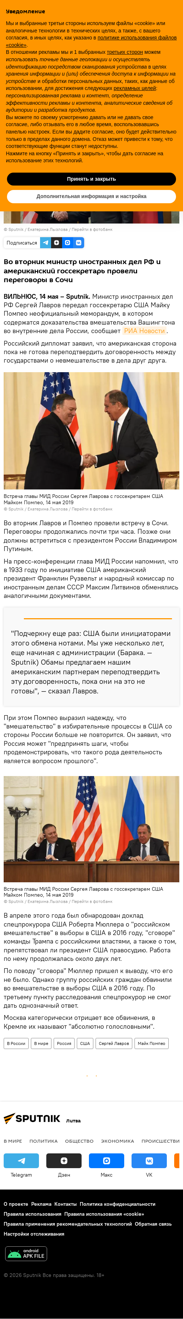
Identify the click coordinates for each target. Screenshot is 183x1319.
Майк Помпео (151, 1043)
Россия (64, 1043)
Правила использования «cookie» (104, 1214)
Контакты (65, 1204)
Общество (79, 1141)
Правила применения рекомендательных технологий (68, 1224)
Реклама (41, 1204)
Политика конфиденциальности (117, 1204)
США (85, 1043)
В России (16, 1043)
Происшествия (162, 1141)
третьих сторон (125, 52)
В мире (41, 1043)
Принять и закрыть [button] (91, 179)
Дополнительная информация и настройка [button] (92, 196)
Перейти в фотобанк (92, 229)
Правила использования (32, 1214)
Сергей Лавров (114, 1043)
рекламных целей (135, 88)
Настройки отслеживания (34, 1233)
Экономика (117, 1141)
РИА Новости (144, 330)
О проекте (16, 1204)
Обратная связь (153, 1224)
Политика (43, 1141)
